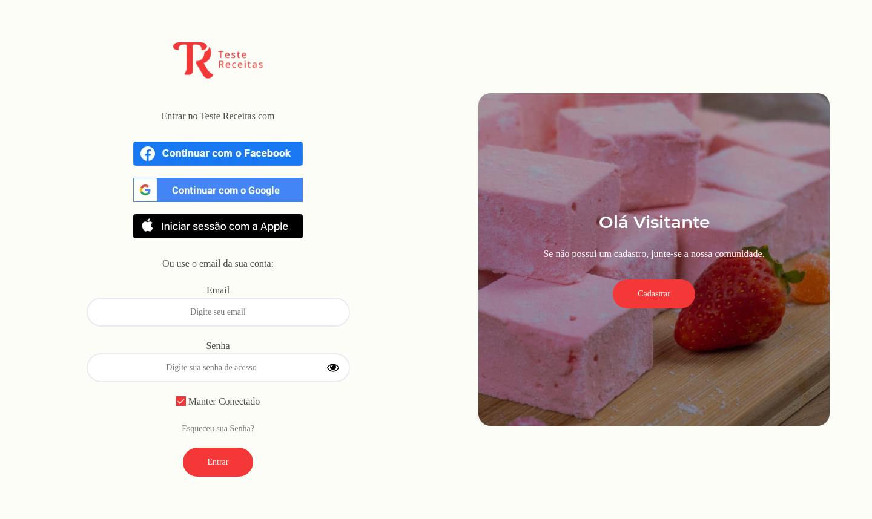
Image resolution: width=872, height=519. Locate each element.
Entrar (218, 461)
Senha (218, 346)
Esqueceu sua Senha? (218, 428)
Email (218, 290)
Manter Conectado (218, 401)
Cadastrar (654, 293)
